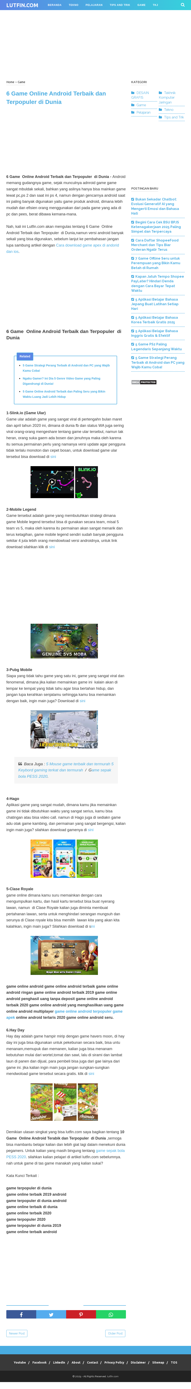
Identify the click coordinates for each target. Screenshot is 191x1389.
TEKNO (74, 5)
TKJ (155, 5)
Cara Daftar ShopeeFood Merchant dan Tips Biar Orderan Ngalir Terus (155, 245)
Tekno (169, 110)
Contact (99, 1363)
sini (53, 458)
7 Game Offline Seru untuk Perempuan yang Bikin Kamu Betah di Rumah (155, 263)
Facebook (41, 1363)
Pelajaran (143, 112)
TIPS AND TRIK (120, 5)
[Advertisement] (95, 44)
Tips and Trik (174, 117)
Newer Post (17, 1334)
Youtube (20, 1363)
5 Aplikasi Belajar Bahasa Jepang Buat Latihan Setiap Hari (155, 304)
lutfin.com (22, 5)
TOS (95, 1369)
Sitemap (170, 1363)
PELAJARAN (94, 5)
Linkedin (62, 1363)
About (81, 1363)
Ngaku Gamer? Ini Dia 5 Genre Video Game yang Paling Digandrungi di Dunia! (61, 382)
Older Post (115, 1334)
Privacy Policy (123, 1363)
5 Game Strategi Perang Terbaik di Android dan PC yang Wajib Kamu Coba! (66, 369)
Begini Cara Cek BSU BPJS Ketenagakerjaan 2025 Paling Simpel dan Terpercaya (156, 227)
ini (93, 928)
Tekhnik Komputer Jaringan (167, 97)
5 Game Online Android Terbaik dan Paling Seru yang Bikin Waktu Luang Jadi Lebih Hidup (64, 395)
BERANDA (55, 5)
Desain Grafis (59, 15)
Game (141, 105)
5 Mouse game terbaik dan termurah (78, 765)
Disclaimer (148, 1363)
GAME (141, 5)
